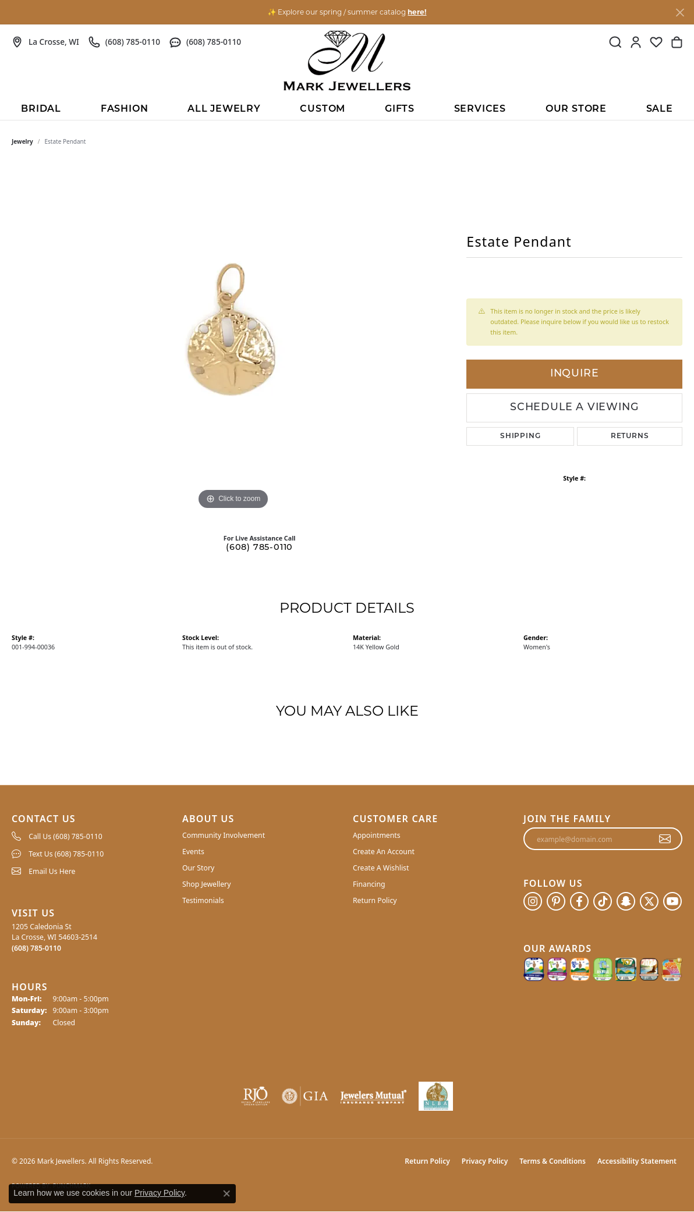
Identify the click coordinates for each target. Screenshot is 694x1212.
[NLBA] (436, 1096)
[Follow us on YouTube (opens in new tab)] (672, 901)
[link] (45, 42)
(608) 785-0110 (259, 547)
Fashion (124, 109)
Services (480, 109)
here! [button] (417, 12)
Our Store (576, 109)
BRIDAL (41, 109)
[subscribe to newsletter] (665, 839)
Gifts (400, 109)
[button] (615, 42)
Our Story (198, 868)
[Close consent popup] (226, 1193)
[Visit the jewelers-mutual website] (373, 1096)
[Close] (679, 12)
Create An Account (384, 851)
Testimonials (203, 900)
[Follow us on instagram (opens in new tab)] (532, 901)
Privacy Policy (485, 1161)
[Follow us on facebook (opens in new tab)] (579, 901)
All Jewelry (224, 109)
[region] (233, 338)
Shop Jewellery (206, 884)
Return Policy (375, 900)
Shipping (520, 436)
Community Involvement (223, 835)
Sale (659, 109)
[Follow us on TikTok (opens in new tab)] (602, 901)
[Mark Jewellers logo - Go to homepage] (347, 60)
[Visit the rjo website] (255, 1096)
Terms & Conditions (552, 1161)
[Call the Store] (36, 948)
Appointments (377, 835)
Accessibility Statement (637, 1161)
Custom (322, 109)
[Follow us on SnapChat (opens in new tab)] (626, 901)
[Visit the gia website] (305, 1096)
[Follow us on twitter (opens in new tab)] (649, 901)
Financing (369, 884)
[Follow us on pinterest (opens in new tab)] (556, 901)
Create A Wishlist (381, 868)
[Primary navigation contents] (347, 108)
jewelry (22, 141)
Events (193, 851)
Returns (630, 436)
